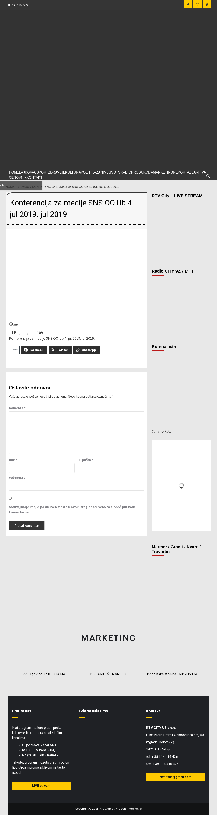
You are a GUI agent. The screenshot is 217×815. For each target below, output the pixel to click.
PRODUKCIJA (142, 172)
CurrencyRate (161, 431)
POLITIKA (88, 172)
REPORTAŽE (183, 172)
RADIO (125, 172)
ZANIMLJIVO (106, 172)
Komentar (18, 408)
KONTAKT (34, 177)
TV (118, 172)
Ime (13, 460)
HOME (14, 172)
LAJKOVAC (27, 172)
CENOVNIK (18, 177)
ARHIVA (199, 172)
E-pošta (86, 460)
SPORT (42, 172)
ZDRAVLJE (56, 172)
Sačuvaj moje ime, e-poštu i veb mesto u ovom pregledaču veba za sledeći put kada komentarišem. (72, 509)
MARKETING (163, 172)
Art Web (105, 808)
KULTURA (73, 172)
